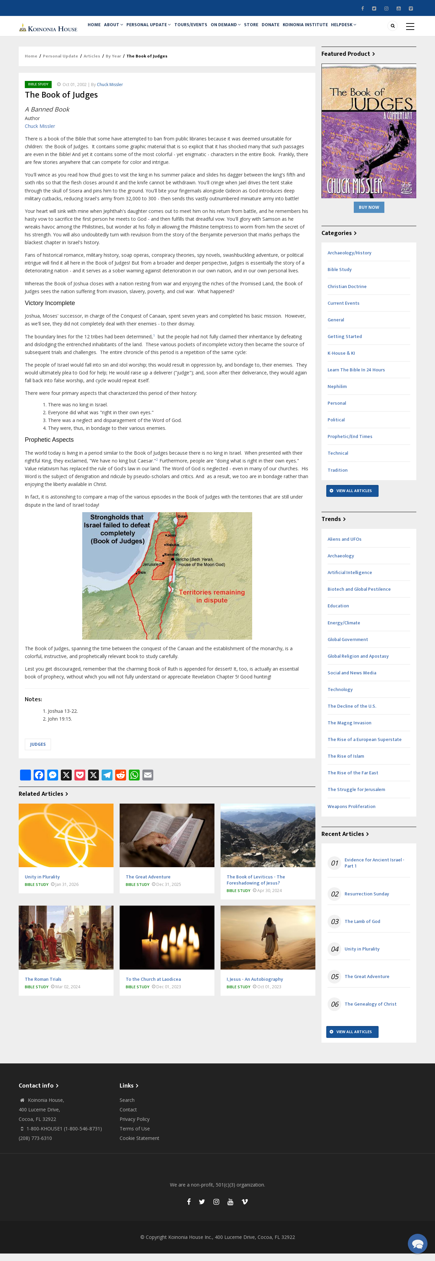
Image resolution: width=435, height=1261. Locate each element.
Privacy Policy (135, 1126)
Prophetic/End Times (350, 444)
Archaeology (341, 563)
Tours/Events (199, 29)
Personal (337, 411)
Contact (128, 1117)
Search (127, 1107)
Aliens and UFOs (345, 547)
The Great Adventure (367, 984)
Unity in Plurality (362, 957)
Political (336, 427)
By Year (113, 64)
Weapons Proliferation (352, 814)
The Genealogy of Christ (371, 1012)
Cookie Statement (139, 1145)
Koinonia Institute (324, 29)
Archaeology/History (349, 261)
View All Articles (354, 498)
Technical (338, 461)
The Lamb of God (362, 929)
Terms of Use (135, 1136)
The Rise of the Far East (353, 781)
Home (95, 29)
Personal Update (155, 29)
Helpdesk (365, 29)
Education (338, 614)
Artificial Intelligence (350, 580)
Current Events (344, 311)
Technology (340, 697)
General (336, 327)
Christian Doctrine (347, 294)
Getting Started (345, 344)
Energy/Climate (344, 630)
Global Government (348, 647)
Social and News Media (352, 680)
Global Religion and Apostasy (358, 664)
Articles (92, 64)
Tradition (338, 478)
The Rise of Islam (346, 764)
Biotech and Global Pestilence (359, 597)
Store (265, 29)
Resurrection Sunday (367, 901)
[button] (417, 1243)
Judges (38, 752)
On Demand (236, 29)
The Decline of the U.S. (352, 714)
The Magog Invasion (349, 730)
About (118, 29)
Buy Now (369, 215)
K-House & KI (341, 361)
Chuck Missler (110, 92)
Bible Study (38, 92)
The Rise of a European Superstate (365, 747)
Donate (286, 29)
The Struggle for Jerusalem (356, 797)
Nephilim (337, 394)
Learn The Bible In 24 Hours (356, 377)
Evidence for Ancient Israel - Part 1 (374, 870)
